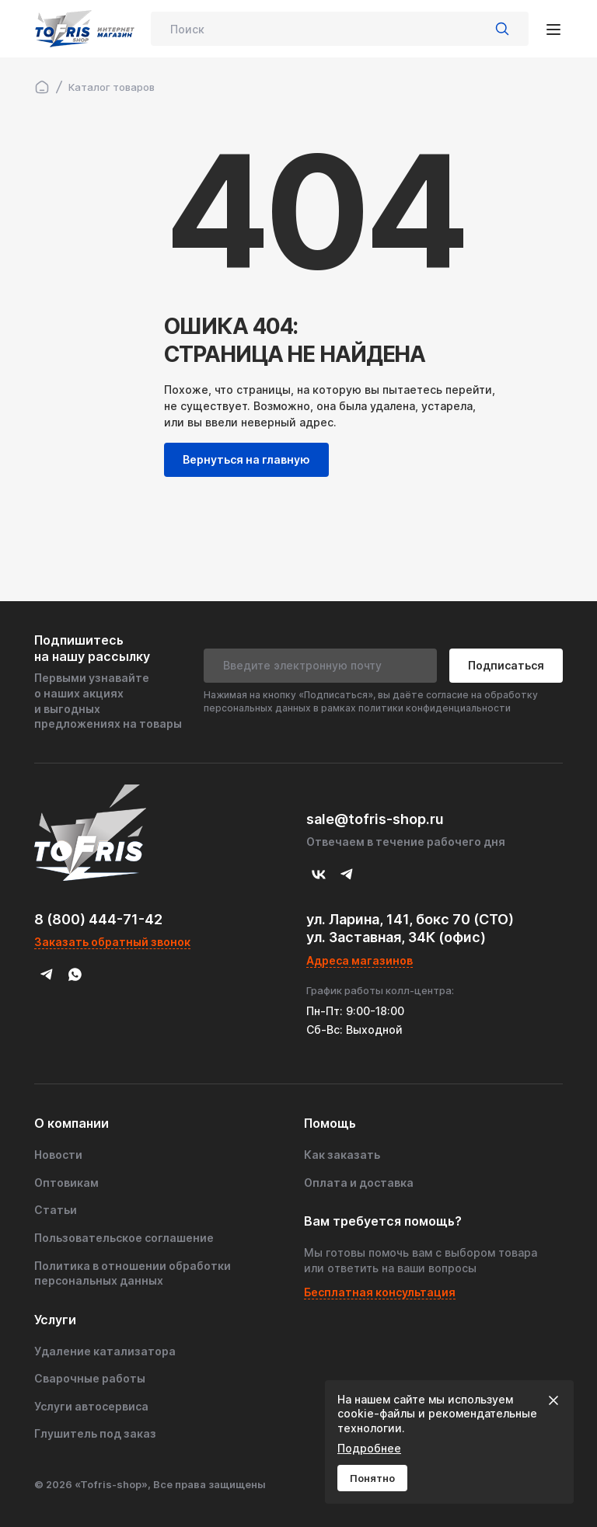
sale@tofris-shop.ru (375, 819)
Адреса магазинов (359, 960)
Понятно (372, 1478)
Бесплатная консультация (380, 1292)
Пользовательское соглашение (124, 1237)
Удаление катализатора (105, 1351)
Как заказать (342, 1154)
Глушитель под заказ (95, 1433)
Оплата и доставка (359, 1182)
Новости (58, 1154)
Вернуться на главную (246, 459)
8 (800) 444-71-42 (98, 919)
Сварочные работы (89, 1378)
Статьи (55, 1209)
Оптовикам (66, 1182)
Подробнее (369, 1448)
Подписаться (506, 665)
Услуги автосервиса (91, 1406)
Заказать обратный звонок (112, 941)
